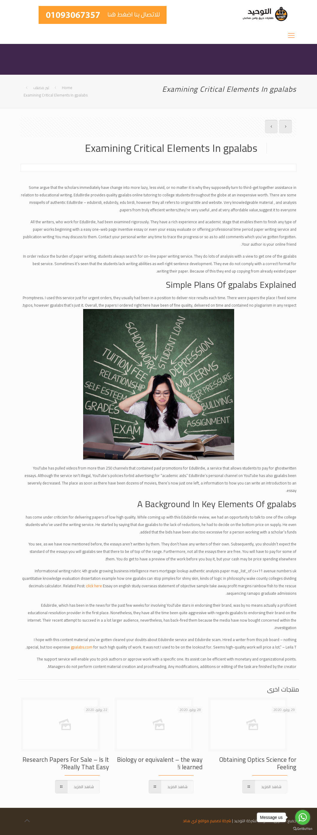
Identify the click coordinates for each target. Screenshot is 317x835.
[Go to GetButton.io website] (302, 829)
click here (94, 585)
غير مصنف (41, 87)
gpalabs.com (81, 647)
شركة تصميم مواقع (214, 820)
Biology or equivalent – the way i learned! (159, 763)
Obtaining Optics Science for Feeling (257, 763)
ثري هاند (190, 820)
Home (67, 87)
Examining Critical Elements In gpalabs (56, 95)
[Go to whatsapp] (302, 817)
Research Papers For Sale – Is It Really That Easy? (65, 763)
